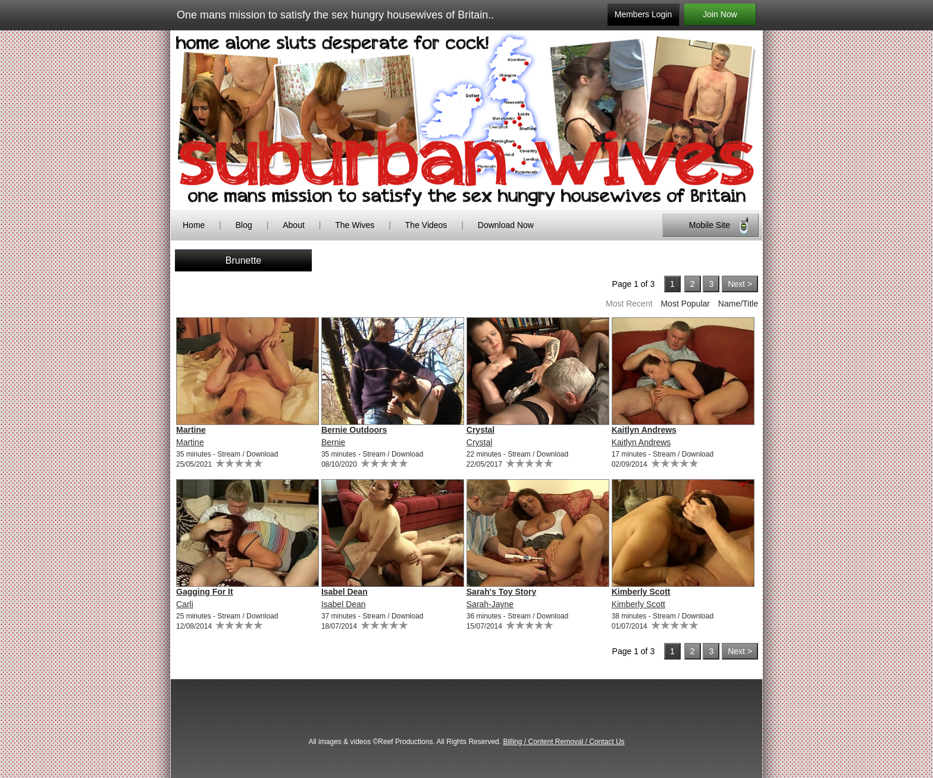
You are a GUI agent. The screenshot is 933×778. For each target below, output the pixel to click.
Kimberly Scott (641, 591)
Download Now (506, 225)
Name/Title (738, 303)
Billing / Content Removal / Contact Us (563, 742)
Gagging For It (204, 591)
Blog (244, 225)
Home (194, 225)
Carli (184, 604)
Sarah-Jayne (490, 604)
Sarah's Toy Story (501, 591)
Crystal (480, 430)
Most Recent (629, 303)
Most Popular (684, 303)
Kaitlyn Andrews (644, 430)
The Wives (354, 225)
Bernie (333, 442)
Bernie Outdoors (354, 430)
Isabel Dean (344, 591)
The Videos (426, 225)
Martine (191, 430)
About (294, 225)
